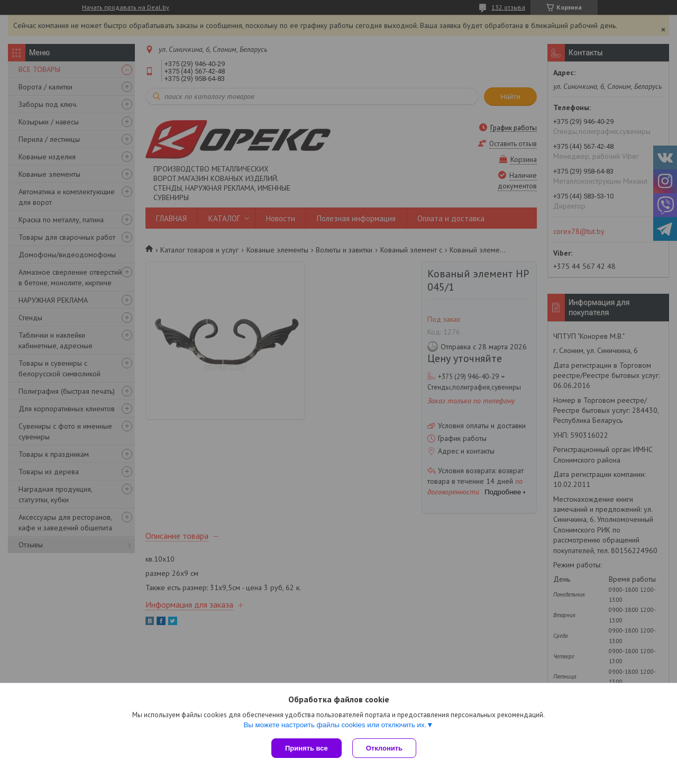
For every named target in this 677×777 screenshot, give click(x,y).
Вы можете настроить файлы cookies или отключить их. (334, 725)
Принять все (306, 748)
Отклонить (384, 748)
